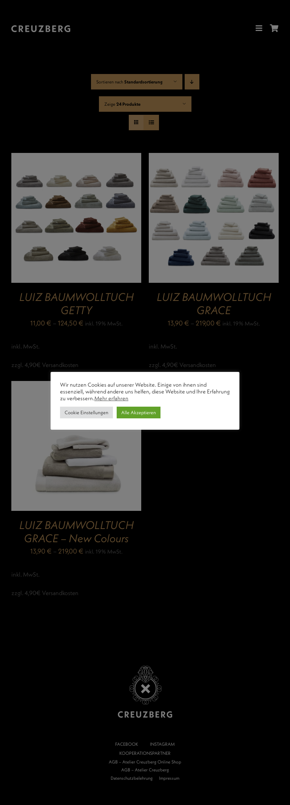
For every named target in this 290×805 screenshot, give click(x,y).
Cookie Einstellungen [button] (86, 412)
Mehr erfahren (111, 398)
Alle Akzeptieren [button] (138, 412)
